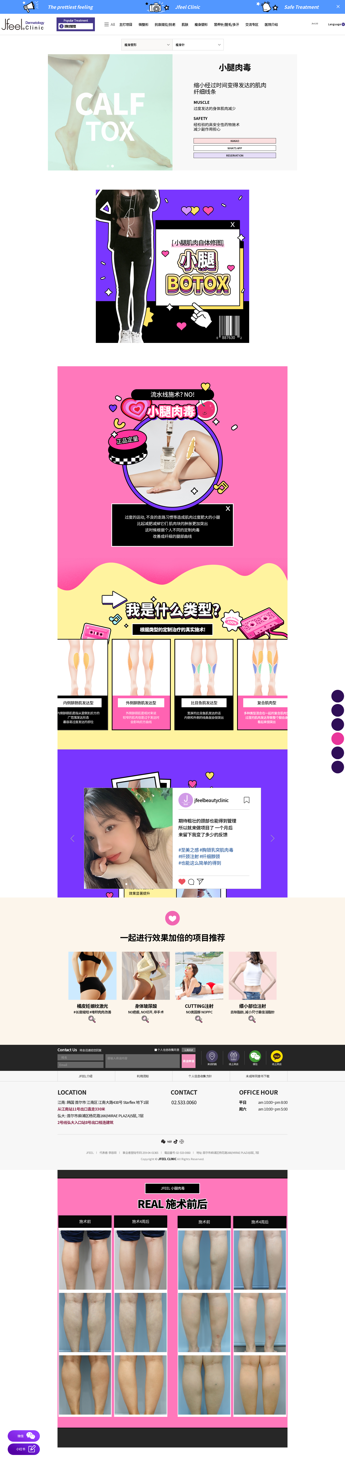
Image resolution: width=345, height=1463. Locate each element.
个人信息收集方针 (200, 1091)
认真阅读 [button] (188, 1065)
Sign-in (342, 16)
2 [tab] (112, 181)
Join (341, 20)
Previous (72, 853)
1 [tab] (108, 181)
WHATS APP (235, 156)
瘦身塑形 (201, 24)
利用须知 (143, 1091)
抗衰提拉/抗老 (165, 24)
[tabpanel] (110, 120)
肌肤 (185, 24)
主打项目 (125, 24)
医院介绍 (271, 24)
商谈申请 (188, 1077)
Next (272, 853)
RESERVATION (234, 168)
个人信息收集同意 (166, 1065)
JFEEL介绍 (85, 1091)
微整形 (143, 24)
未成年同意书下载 (257, 1091)
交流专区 (251, 24)
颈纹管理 (67, 26)
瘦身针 (180, 44)
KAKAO (235, 143)
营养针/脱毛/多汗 (226, 24)
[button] (314, 23)
